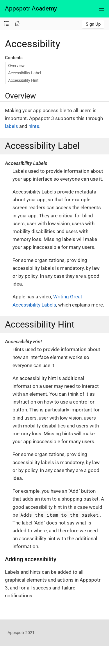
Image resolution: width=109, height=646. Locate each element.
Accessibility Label (24, 73)
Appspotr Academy (31, 8)
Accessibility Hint (23, 80)
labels (11, 126)
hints (33, 126)
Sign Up (93, 24)
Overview (16, 65)
